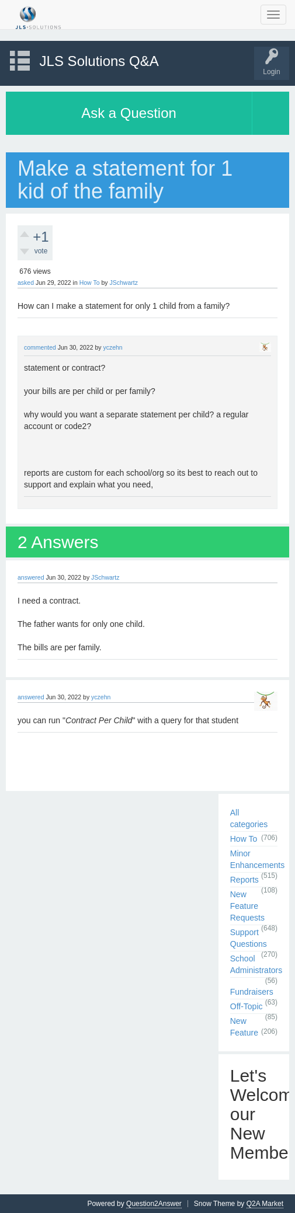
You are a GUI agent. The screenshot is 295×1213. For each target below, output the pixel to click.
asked (26, 282)
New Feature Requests (247, 906)
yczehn (112, 347)
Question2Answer (154, 1204)
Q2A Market (265, 1204)
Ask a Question (128, 113)
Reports (244, 879)
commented (40, 347)
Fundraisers (251, 991)
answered (31, 577)
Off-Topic (246, 1006)
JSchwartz (123, 282)
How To (89, 282)
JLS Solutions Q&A (99, 61)
